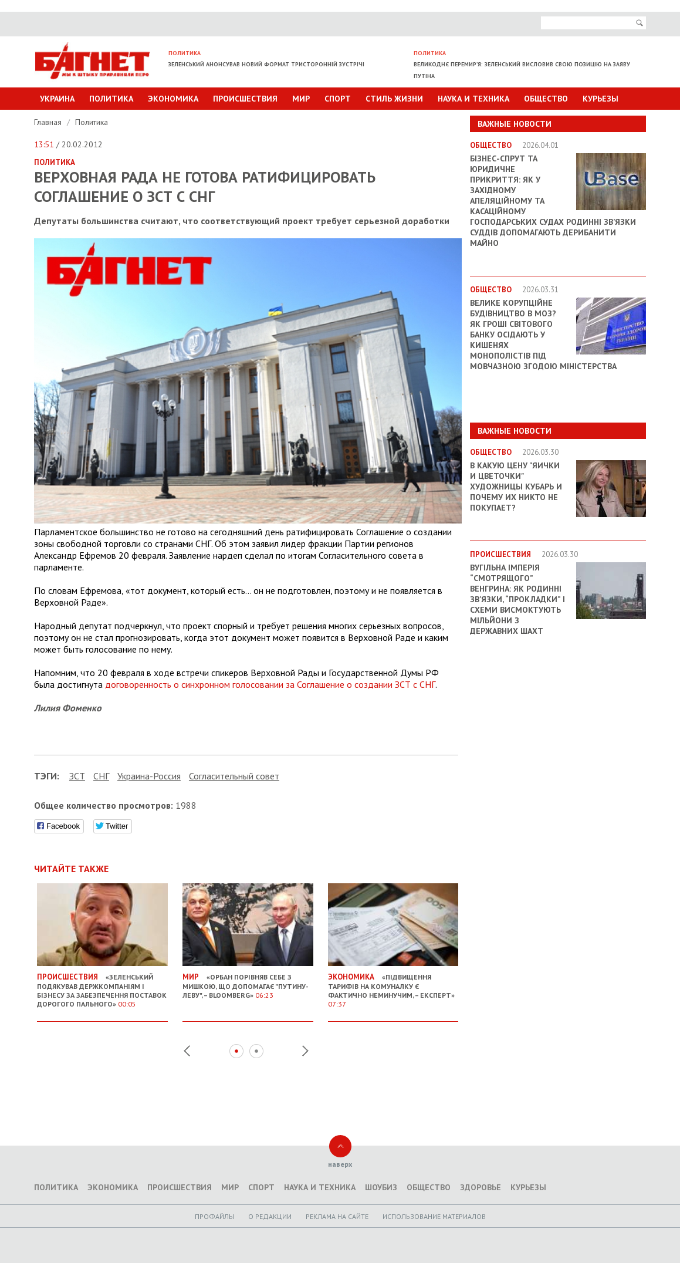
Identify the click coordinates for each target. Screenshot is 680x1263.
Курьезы (600, 98)
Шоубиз (381, 1187)
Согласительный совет (234, 776)
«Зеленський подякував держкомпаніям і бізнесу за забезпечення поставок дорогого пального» (102, 985)
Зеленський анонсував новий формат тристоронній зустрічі (266, 64)
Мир (301, 98)
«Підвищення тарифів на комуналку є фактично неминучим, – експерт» (393, 985)
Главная (49, 122)
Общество (546, 98)
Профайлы (214, 1216)
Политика (111, 98)
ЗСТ (77, 776)
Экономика (173, 98)
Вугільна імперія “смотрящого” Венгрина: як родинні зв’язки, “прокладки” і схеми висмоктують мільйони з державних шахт (517, 599)
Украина (57, 98)
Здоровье (480, 1187)
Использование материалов (434, 1216)
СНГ (101, 776)
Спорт (337, 98)
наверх (340, 1164)
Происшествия (245, 98)
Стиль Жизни (394, 98)
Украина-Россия (149, 776)
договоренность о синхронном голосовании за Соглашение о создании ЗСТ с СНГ (270, 684)
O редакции (270, 1216)
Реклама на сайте (337, 1216)
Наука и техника (473, 98)
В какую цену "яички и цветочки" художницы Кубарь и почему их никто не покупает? (516, 486)
